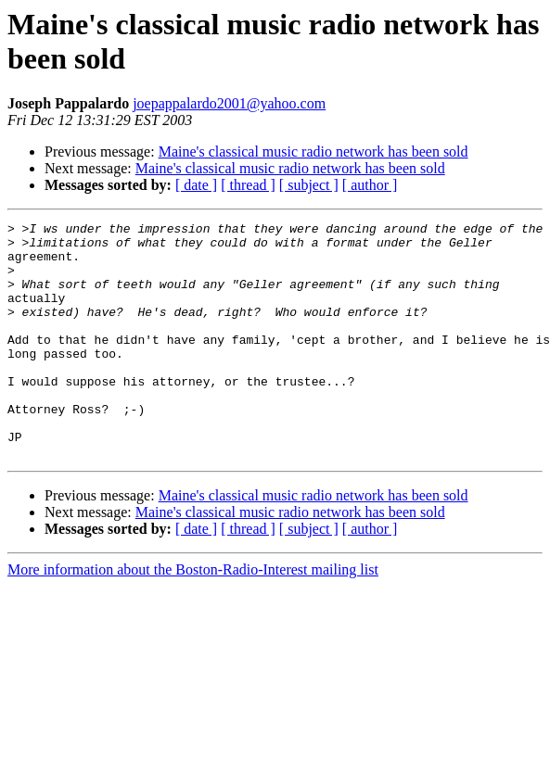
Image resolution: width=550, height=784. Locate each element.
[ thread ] (248, 185)
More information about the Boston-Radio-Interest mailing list (192, 617)
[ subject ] (309, 185)
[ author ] (370, 185)
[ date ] (196, 185)
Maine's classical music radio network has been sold (313, 151)
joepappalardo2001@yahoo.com (229, 103)
